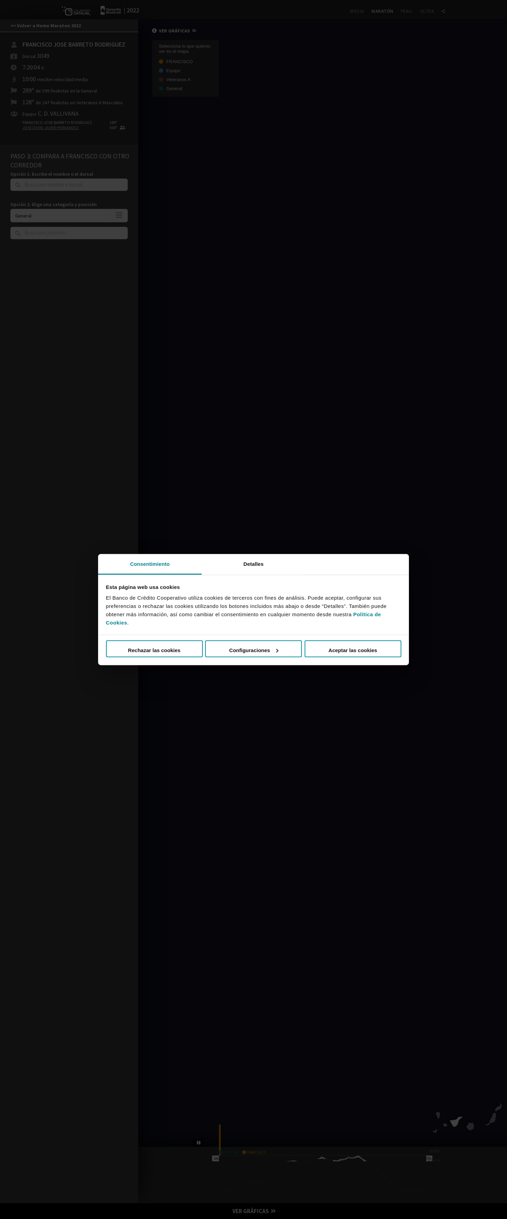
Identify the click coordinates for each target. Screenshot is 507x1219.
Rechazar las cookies (154, 650)
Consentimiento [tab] (150, 564)
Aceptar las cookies (352, 650)
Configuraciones (253, 650)
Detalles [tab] (253, 564)
